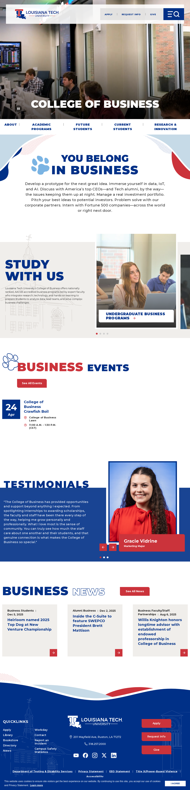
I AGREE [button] (175, 783)
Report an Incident (42, 742)
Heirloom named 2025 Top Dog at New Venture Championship (29, 624)
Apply (109, 14)
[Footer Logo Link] (95, 722)
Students (27, 610)
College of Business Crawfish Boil (36, 407)
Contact (40, 735)
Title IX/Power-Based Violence (156, 771)
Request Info (131, 14)
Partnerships (147, 614)
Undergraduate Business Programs (135, 316)
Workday (41, 730)
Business (13, 610)
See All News (135, 591)
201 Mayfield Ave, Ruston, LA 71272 (97, 737)
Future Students (82, 127)
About (10, 124)
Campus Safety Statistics (46, 750)
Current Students (122, 127)
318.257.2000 (97, 744)
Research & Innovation (165, 127)
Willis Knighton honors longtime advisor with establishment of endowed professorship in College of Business (160, 632)
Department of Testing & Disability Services (42, 771)
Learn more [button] (36, 785)
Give (153, 14)
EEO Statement (119, 771)
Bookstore (10, 740)
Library (8, 735)
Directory (9, 745)
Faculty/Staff (161, 610)
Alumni (77, 610)
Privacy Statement (90, 771)
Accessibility (95, 776)
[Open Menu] (173, 14)
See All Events (32, 383)
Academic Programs (41, 127)
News (7, 750)
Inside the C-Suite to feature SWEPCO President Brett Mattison (92, 623)
